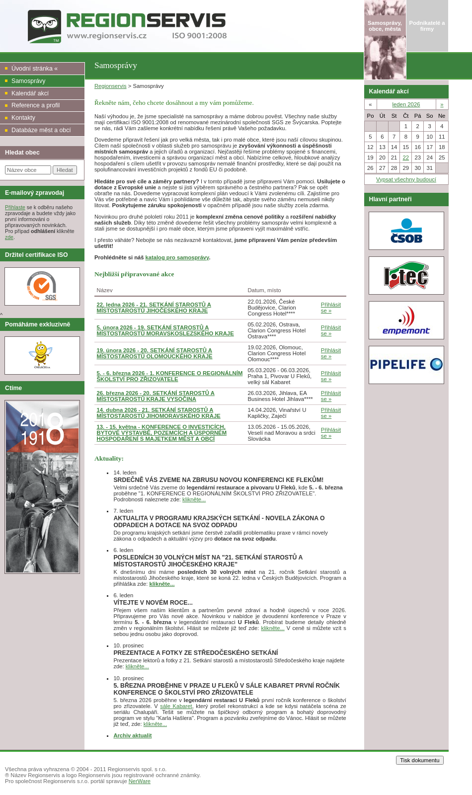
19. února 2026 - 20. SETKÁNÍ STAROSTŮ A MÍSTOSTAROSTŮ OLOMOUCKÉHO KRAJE (155, 353)
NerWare (140, 781)
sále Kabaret (176, 706)
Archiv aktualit (132, 735)
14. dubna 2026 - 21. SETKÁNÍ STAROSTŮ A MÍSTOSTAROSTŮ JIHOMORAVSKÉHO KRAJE (159, 413)
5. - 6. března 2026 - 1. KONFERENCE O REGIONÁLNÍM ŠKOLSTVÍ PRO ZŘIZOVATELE (170, 376)
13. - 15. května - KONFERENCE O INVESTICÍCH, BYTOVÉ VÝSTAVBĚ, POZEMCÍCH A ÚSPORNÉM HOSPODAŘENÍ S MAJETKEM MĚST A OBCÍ (162, 433)
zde (9, 237)
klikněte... (194, 499)
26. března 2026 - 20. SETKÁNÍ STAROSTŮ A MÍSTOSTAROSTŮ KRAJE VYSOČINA (156, 396)
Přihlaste (15, 207)
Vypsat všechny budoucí (406, 179)
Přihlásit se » (331, 308)
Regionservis (110, 86)
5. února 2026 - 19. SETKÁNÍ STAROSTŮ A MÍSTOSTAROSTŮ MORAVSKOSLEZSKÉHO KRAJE (165, 330)
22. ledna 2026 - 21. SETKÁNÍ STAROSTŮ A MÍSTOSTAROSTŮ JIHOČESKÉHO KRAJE (154, 308)
